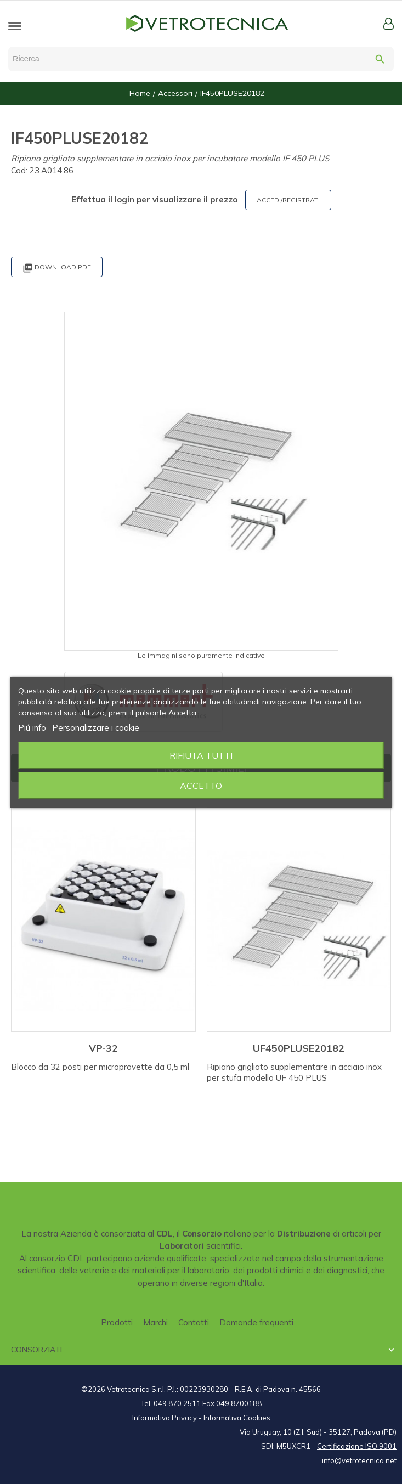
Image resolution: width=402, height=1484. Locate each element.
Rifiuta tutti (201, 755)
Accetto (201, 785)
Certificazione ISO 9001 (357, 1446)
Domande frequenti (256, 1322)
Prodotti (117, 1322)
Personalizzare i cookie (95, 728)
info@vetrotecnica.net (359, 1460)
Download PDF (56, 268)
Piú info (32, 728)
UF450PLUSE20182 (298, 1048)
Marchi (155, 1322)
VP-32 (103, 1048)
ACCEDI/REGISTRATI (288, 200)
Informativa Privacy (164, 1417)
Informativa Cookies (236, 1417)
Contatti (193, 1322)
